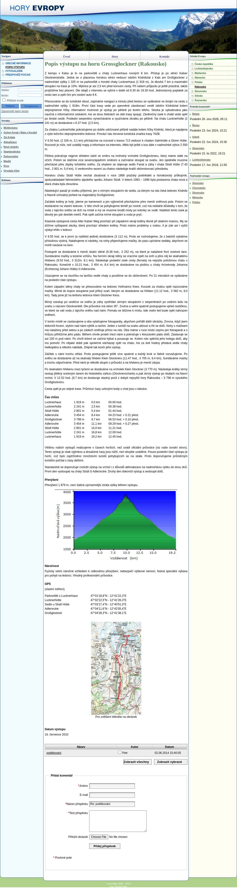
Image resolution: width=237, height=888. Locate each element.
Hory (115, 56)
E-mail (84, 795)
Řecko (195, 125)
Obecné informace (18, 63)
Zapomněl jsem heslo (14, 111)
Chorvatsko (198, 188)
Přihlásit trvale (15, 100)
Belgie (195, 114)
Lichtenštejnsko (204, 68)
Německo (200, 77)
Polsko (199, 82)
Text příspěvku (77, 813)
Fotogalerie (14, 71)
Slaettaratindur (12, 151)
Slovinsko (198, 183)
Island (195, 137)
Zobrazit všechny (136, 762)
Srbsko (199, 96)
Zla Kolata (9, 137)
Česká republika (204, 64)
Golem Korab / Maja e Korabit (20, 132)
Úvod (66, 56)
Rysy (6, 166)
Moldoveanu (10, 128)
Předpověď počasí (18, 75)
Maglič (7, 161)
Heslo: (5, 95)
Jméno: (5, 90)
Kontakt (165, 56)
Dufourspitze (11, 156)
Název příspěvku (76, 804)
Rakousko (200, 86)
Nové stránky (11, 147)
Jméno (82, 786)
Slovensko (201, 91)
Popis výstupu (15, 67)
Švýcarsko (201, 100)
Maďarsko (200, 73)
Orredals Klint (11, 170)
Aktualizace (10, 142)
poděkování (54, 753)
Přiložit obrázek (78, 837)
